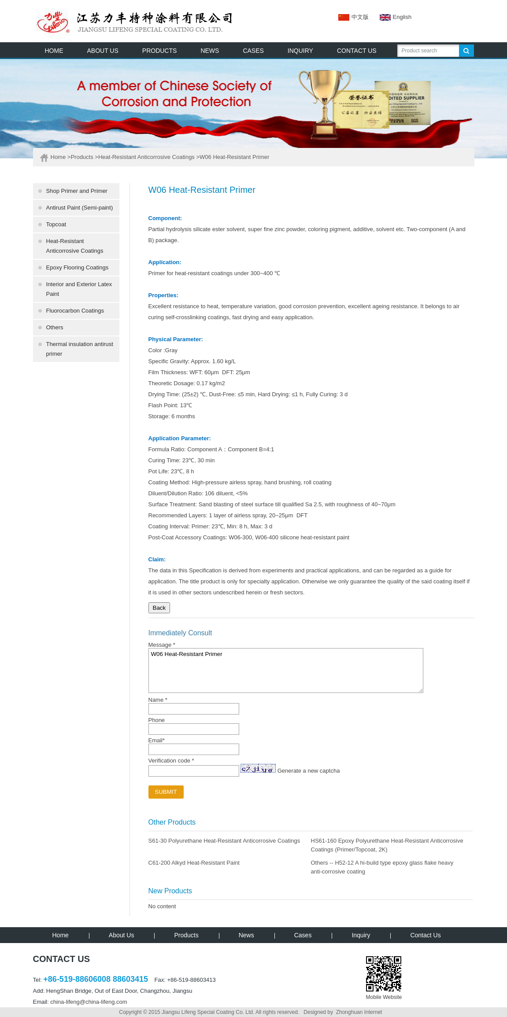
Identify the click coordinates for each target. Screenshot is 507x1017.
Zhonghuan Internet (359, 1012)
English (390, 17)
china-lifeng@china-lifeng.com (88, 1002)
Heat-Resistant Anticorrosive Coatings (146, 157)
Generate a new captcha (309, 770)
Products (81, 157)
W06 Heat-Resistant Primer (285, 670)
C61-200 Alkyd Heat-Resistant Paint (194, 862)
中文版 (353, 17)
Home (58, 157)
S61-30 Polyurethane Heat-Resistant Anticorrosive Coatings (224, 840)
